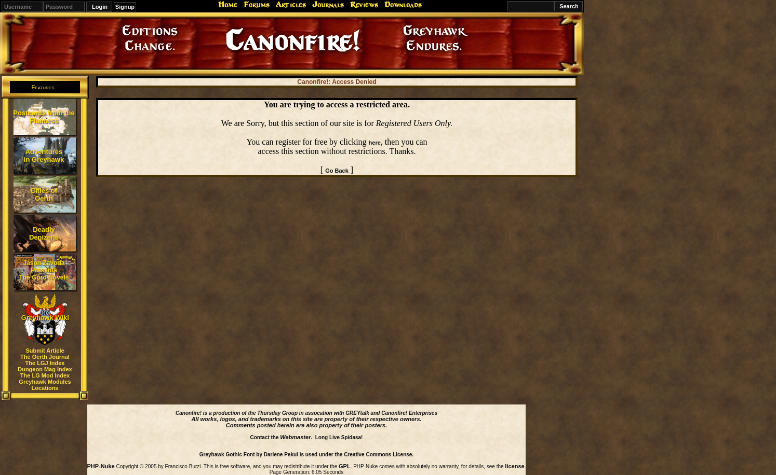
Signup (125, 7)
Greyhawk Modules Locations (45, 385)
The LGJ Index (45, 363)
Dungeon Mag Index (45, 369)
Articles (291, 5)
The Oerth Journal (45, 357)
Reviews (364, 5)
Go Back (337, 170)
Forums (257, 5)
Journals (328, 5)
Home (227, 5)
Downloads (403, 5)
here (375, 142)
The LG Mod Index (45, 375)
